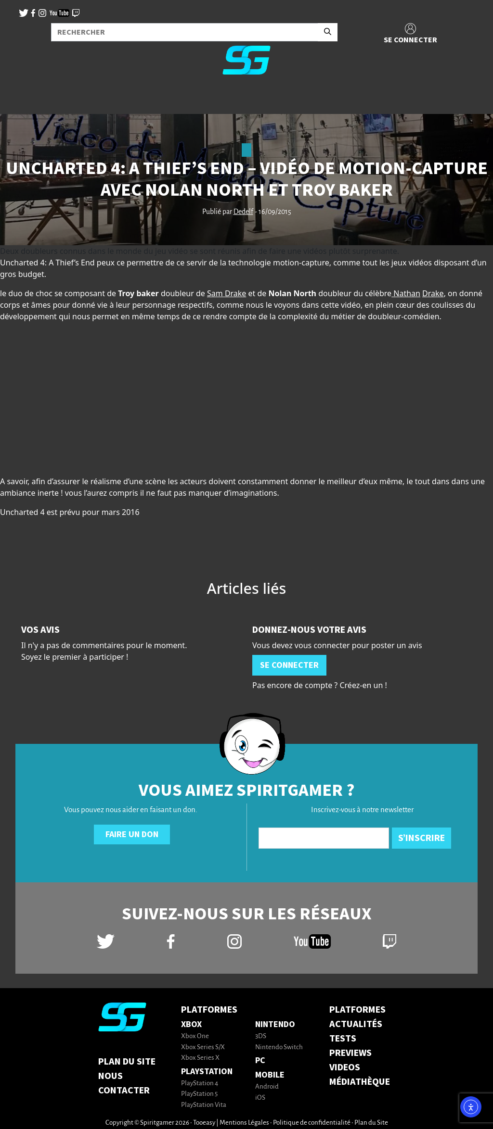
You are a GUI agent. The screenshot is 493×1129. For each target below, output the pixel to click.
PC (260, 1060)
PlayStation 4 (199, 1083)
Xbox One (195, 1036)
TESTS (342, 1038)
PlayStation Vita (203, 1105)
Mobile (270, 1075)
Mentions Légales (244, 1123)
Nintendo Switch (279, 1047)
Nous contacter (124, 1083)
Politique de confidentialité (311, 1123)
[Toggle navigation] (20, 98)
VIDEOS (344, 1067)
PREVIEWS (350, 1053)
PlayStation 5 (199, 1094)
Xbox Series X (200, 1058)
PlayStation (207, 1072)
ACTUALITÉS (355, 1024)
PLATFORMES (357, 1009)
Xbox (191, 1024)
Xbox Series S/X (203, 1047)
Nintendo (275, 1024)
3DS (260, 1036)
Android (267, 1087)
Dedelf (243, 212)
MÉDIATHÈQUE (359, 1082)
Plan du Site (127, 1061)
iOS (260, 1098)
